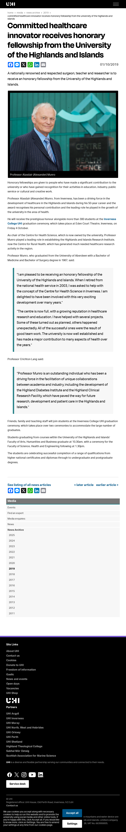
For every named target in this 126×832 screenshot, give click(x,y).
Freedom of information (21, 669)
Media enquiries (16, 519)
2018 (12, 574)
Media (20, 13)
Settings (72, 823)
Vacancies (12, 688)
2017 (12, 580)
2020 (12, 563)
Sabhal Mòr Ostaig (17, 751)
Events (11, 507)
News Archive (33, 13)
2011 (12, 613)
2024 (12, 541)
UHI (8, 762)
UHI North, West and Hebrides (25, 727)
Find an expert (15, 513)
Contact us (13, 655)
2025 (12, 535)
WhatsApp (30, 64)
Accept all (72, 813)
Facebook (10, 64)
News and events (16, 679)
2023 (12, 546)
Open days (13, 683)
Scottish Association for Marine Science (31, 755)
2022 (12, 552)
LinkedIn (36, 64)
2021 (12, 557)
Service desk (18, 784)
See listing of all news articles (29, 485)
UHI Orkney (13, 732)
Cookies (11, 660)
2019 (46, 13)
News (11, 524)
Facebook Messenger (17, 64)
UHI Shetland (14, 742)
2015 (12, 591)
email (43, 64)
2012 (12, 608)
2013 (12, 602)
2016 (12, 585)
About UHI (12, 651)
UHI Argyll (12, 713)
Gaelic (10, 674)
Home (10, 13)
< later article (84, 485)
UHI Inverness (15, 718)
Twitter (16, 774)
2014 (12, 597)
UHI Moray (13, 723)
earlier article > (106, 485)
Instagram (23, 774)
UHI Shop (12, 693)
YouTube (32, 774)
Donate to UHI (15, 665)
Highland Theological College (24, 746)
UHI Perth (12, 737)
